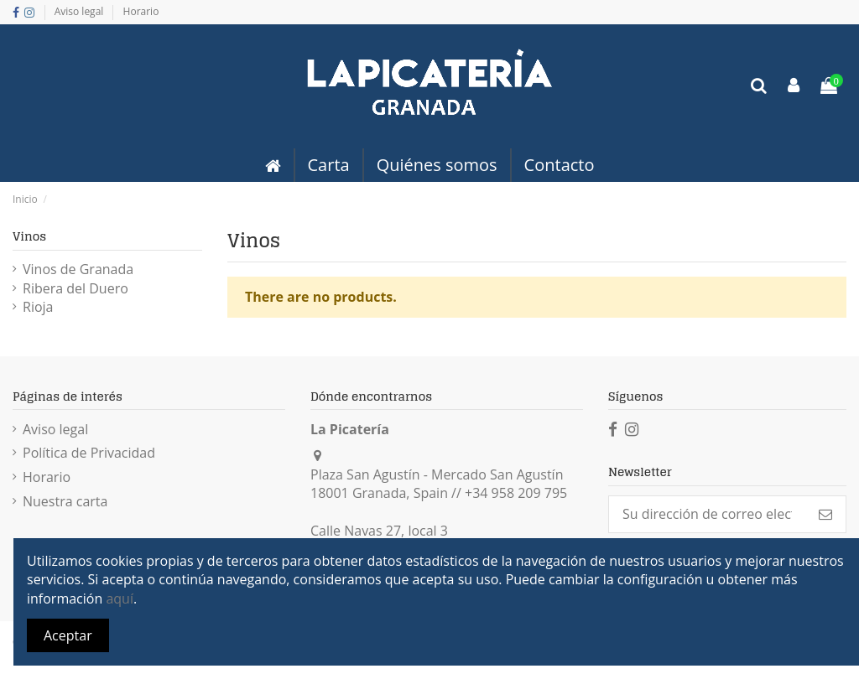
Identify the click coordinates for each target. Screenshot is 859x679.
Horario (141, 11)
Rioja (38, 307)
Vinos (29, 235)
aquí (119, 598)
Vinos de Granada (78, 269)
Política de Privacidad (89, 452)
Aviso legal (81, 11)
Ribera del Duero (75, 288)
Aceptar (68, 635)
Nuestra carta (65, 501)
